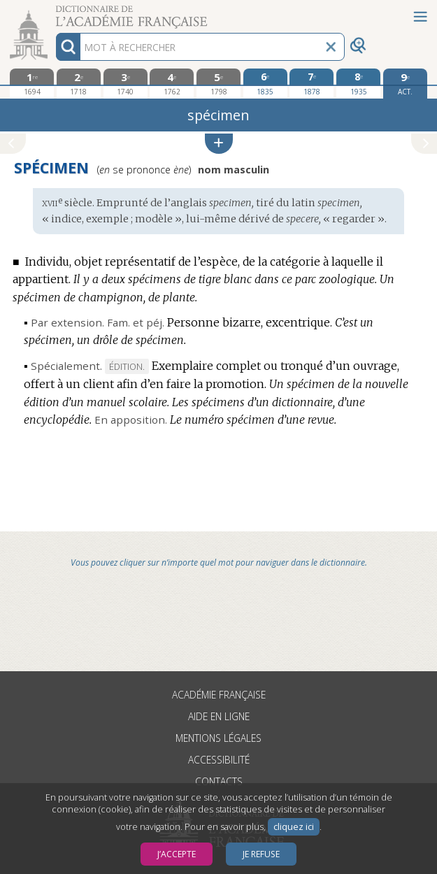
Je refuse (261, 854)
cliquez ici (293, 827)
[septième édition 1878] (311, 83)
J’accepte (176, 854)
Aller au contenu (54, 12)
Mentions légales (218, 738)
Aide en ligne (219, 716)
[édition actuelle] (405, 84)
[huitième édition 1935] (358, 83)
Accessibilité (219, 759)
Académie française (219, 694)
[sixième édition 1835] (265, 83)
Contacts (219, 781)
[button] (219, 144)
